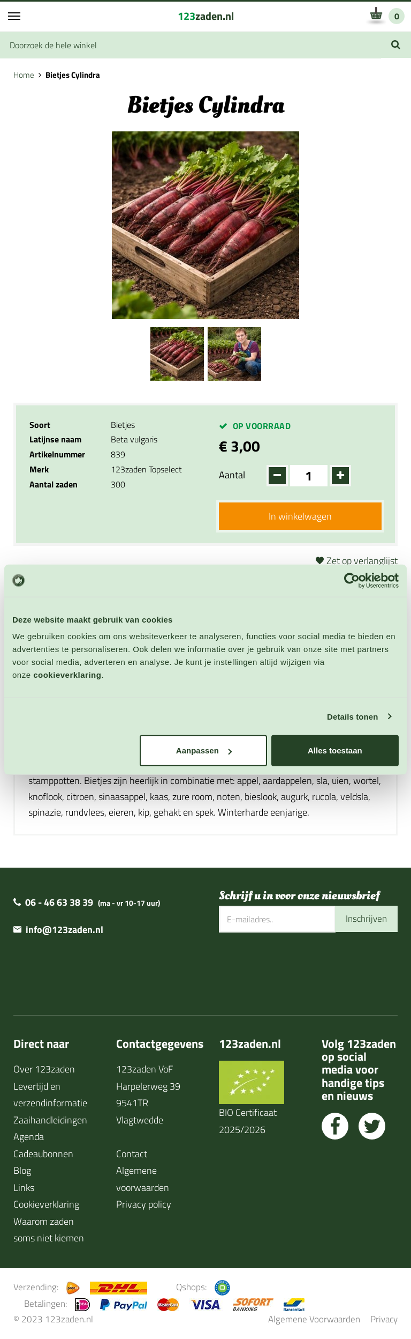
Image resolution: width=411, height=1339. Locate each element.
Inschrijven (365, 920)
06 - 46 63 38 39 (59, 903)
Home (23, 75)
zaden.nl (206, 16)
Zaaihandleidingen (50, 1120)
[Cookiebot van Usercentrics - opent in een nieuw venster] (352, 580)
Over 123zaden (44, 1070)
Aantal (232, 475)
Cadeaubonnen (43, 1154)
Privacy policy (143, 1205)
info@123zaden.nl (64, 930)
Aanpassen (204, 750)
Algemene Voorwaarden (314, 1320)
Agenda (28, 1137)
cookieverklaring (67, 674)
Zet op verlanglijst (362, 561)
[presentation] (300, 968)
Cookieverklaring (46, 1205)
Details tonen (352, 716)
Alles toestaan (335, 750)
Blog (22, 1171)
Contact (131, 1154)
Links (23, 1188)
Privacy (384, 1320)
